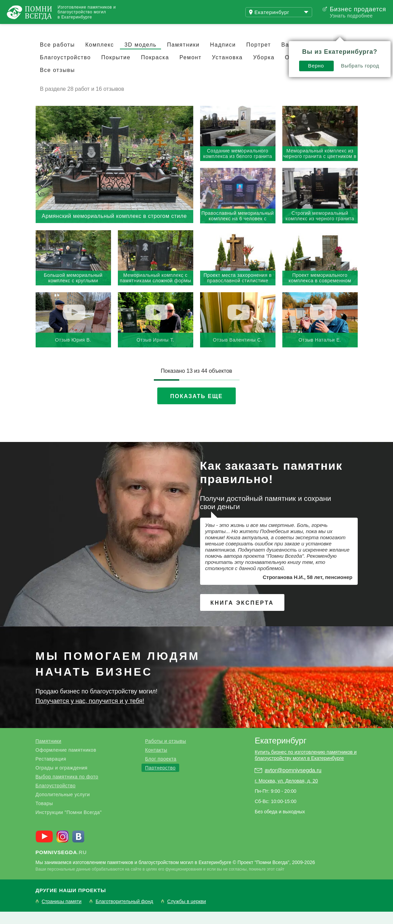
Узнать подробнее (351, 16)
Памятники (183, 57)
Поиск (360, 30)
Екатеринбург (280, 752)
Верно (241, 47)
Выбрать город (285, 47)
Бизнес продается (358, 9)
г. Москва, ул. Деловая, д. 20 (286, 793)
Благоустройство (65, 70)
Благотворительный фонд (124, 913)
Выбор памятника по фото (67, 789)
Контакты (156, 762)
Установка (227, 70)
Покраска (155, 70)
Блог (140, 30)
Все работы (57, 57)
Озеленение (303, 70)
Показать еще (196, 408)
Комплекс (99, 57)
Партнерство (160, 780)
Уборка (263, 70)
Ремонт (190, 70)
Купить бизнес (191, 30)
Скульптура (323, 57)
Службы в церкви (186, 913)
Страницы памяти (62, 913)
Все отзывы (57, 82)
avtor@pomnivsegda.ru (293, 783)
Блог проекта (160, 771)
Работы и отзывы (165, 753)
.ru (61, 864)
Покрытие (116, 70)
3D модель (140, 57)
